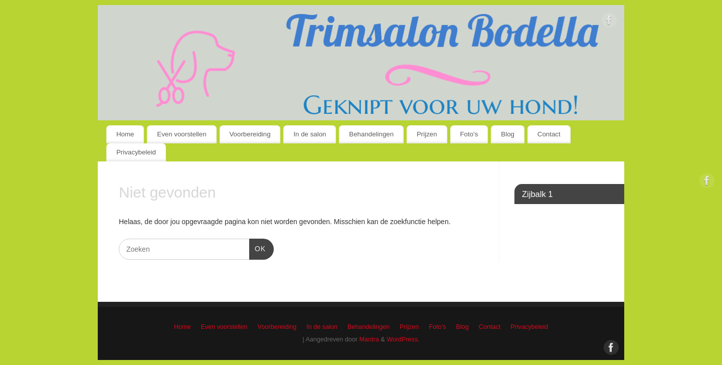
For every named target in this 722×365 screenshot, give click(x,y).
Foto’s (469, 134)
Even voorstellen (181, 134)
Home (125, 134)
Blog (507, 134)
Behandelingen (371, 134)
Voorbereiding (249, 134)
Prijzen (427, 134)
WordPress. (403, 339)
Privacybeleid (136, 152)
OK (257, 248)
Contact (549, 134)
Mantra (369, 339)
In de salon (309, 134)
